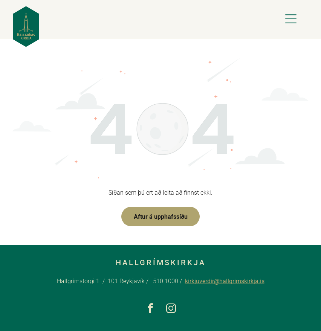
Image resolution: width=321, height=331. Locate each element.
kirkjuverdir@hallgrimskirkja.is (224, 281)
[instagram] (171, 309)
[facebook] (150, 309)
